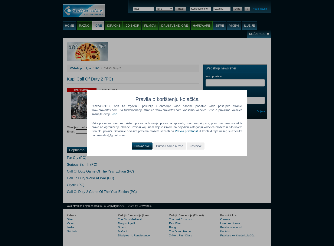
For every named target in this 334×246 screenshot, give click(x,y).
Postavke (196, 146)
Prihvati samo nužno (169, 146)
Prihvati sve (142, 146)
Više (114, 114)
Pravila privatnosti (187, 131)
